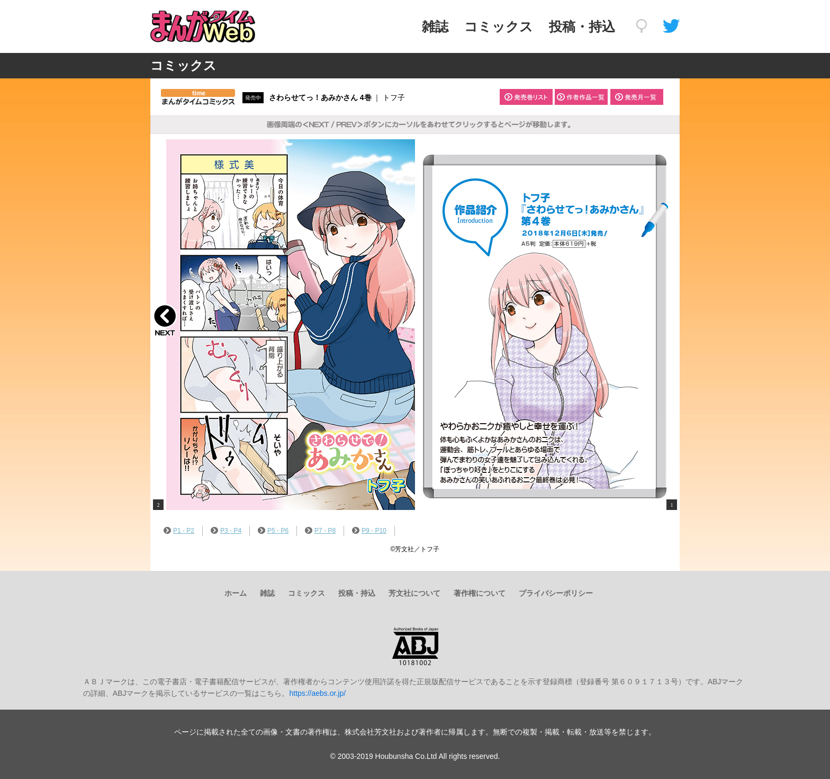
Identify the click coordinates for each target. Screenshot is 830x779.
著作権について (480, 593)
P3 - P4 (226, 530)
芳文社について (414, 593)
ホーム (235, 593)
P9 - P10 (369, 530)
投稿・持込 (582, 26)
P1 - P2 (179, 530)
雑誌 (435, 26)
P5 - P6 (273, 530)
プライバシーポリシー (556, 593)
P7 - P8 (320, 530)
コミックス (498, 26)
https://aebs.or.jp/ (317, 693)
